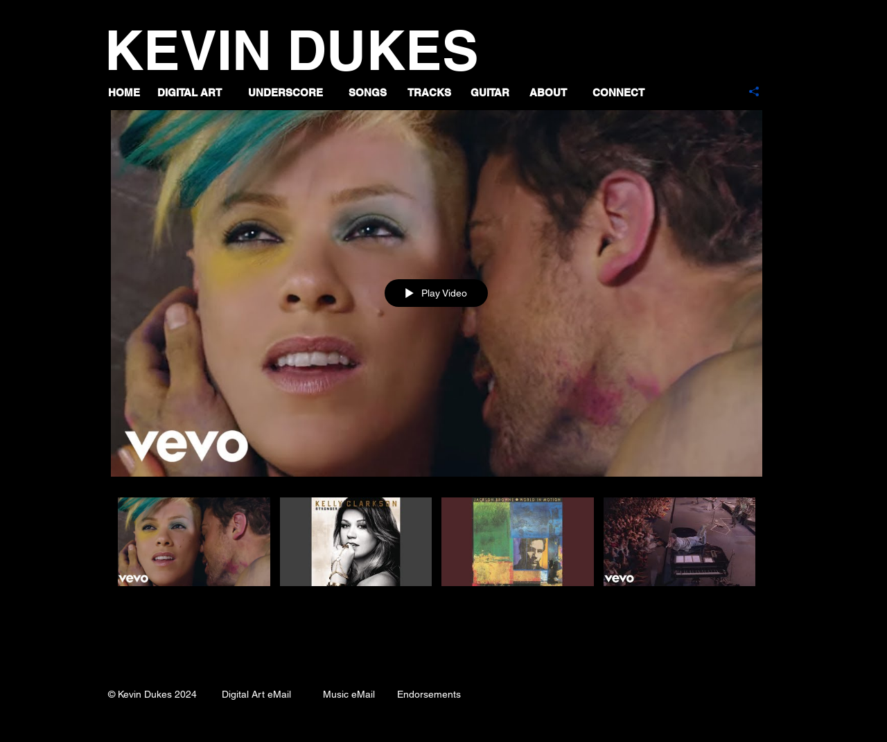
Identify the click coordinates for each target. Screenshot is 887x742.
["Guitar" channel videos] (436, 557)
